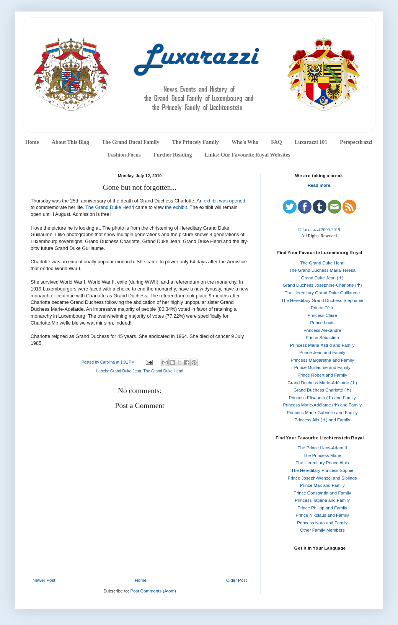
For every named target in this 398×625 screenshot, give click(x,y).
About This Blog (70, 142)
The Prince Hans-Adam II (322, 447)
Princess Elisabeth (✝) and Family (322, 397)
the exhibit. (176, 207)
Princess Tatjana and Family (322, 500)
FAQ (276, 142)
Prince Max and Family (322, 485)
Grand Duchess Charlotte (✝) (322, 390)
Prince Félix (322, 307)
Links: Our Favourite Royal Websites (247, 155)
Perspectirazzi (356, 142)
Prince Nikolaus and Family (322, 515)
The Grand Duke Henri (110, 207)
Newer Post (44, 580)
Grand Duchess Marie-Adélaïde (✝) (322, 382)
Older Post (236, 580)
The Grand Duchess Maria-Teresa (322, 270)
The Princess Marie (322, 455)
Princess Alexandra (322, 330)
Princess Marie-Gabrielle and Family (322, 412)
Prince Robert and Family (322, 375)
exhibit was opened (224, 201)
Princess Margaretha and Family (322, 360)
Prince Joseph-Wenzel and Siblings (322, 478)
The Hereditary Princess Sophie (322, 470)
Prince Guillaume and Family (322, 367)
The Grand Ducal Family (131, 142)
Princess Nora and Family (322, 523)
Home (32, 142)
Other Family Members (322, 530)
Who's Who (245, 142)
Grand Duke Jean (125, 371)
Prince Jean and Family (322, 352)
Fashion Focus (124, 155)
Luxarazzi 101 (311, 142)
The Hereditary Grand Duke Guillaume (322, 292)
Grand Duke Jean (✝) (322, 278)
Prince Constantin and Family (322, 493)
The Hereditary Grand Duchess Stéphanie (322, 300)
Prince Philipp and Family (322, 508)
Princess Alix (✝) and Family (322, 420)
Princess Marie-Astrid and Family (322, 345)
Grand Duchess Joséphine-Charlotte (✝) (322, 285)
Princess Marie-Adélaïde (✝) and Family (322, 405)
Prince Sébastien (322, 337)
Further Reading (172, 155)
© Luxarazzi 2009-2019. (319, 229)
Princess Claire (322, 315)
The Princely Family (195, 142)
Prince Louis (322, 322)
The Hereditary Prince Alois (322, 462)
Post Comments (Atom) (153, 591)
